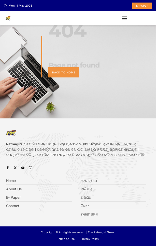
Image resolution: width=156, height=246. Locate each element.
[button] (125, 18)
